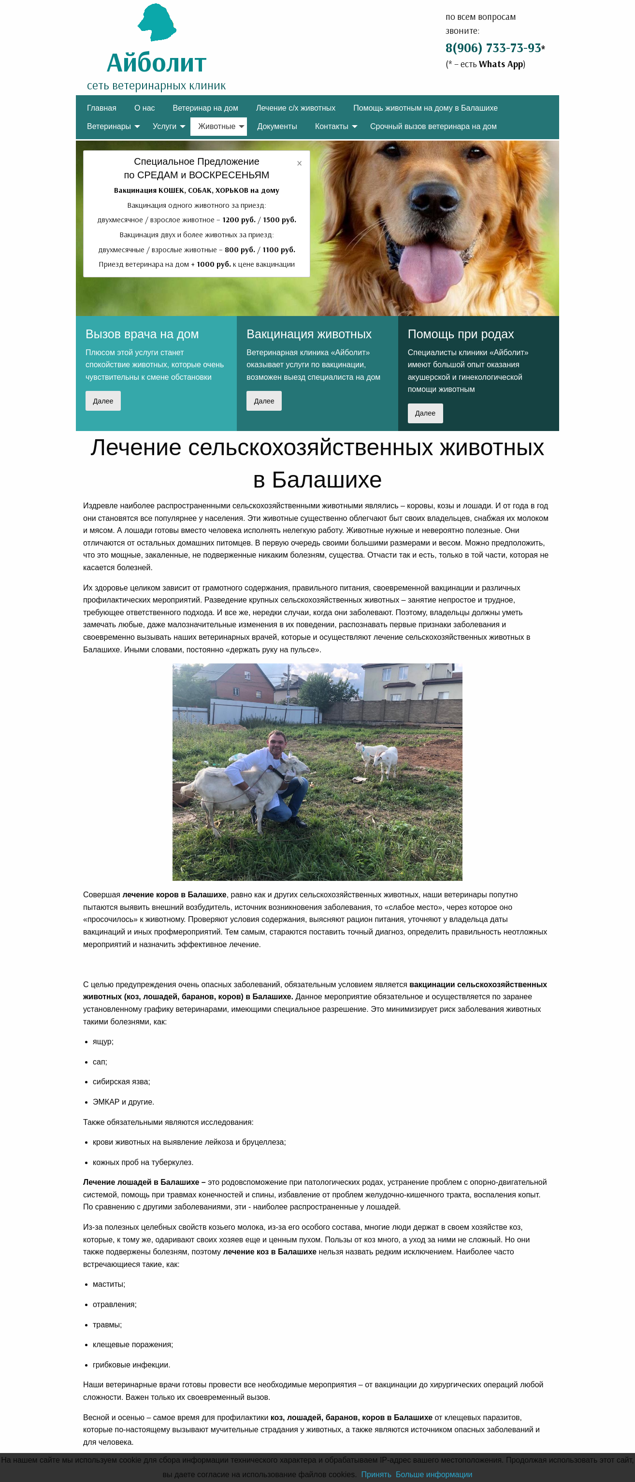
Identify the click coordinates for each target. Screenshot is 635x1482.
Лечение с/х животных (295, 108)
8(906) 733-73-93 (493, 47)
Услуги (164, 126)
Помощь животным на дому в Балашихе (425, 108)
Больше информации (434, 1474)
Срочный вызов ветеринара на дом (433, 126)
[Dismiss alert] (299, 162)
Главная (101, 108)
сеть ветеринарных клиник (156, 84)
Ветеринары (109, 126)
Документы (277, 126)
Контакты (331, 126)
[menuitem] (101, 108)
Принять (376, 1474)
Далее (103, 401)
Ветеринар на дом (205, 108)
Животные (216, 126)
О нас (144, 108)
